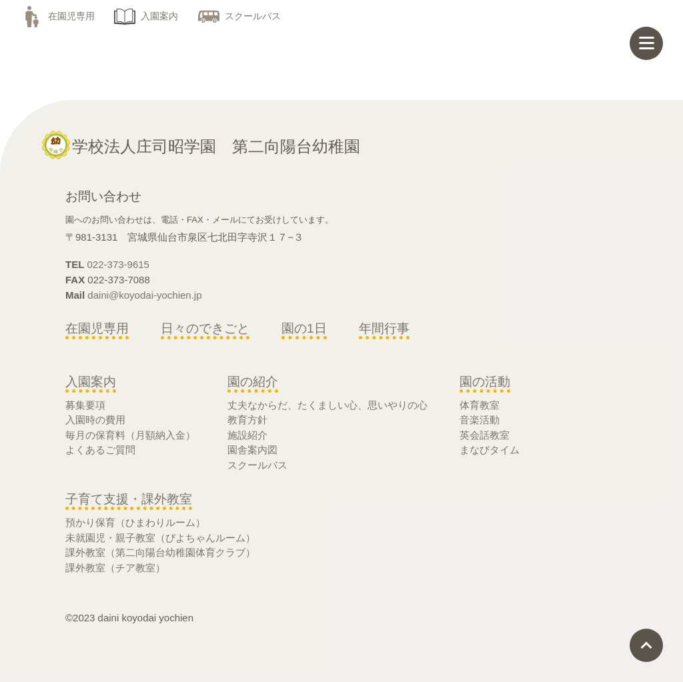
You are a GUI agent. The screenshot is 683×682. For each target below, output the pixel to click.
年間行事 (384, 328)
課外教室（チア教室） (115, 567)
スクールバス (239, 16)
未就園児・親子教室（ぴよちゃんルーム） (160, 537)
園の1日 (304, 328)
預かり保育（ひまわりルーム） (135, 522)
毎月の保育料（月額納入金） (130, 435)
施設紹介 (247, 435)
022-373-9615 (118, 264)
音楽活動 (480, 419)
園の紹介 (252, 382)
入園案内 (146, 16)
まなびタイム (490, 449)
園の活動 (485, 382)
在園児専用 (58, 16)
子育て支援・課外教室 (128, 499)
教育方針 (247, 419)
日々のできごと (205, 328)
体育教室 (480, 405)
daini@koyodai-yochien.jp (144, 295)
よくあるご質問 (100, 449)
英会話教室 (485, 435)
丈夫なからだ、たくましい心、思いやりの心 (327, 405)
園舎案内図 (252, 449)
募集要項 (85, 405)
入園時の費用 (95, 419)
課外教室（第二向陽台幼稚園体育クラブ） (160, 552)
